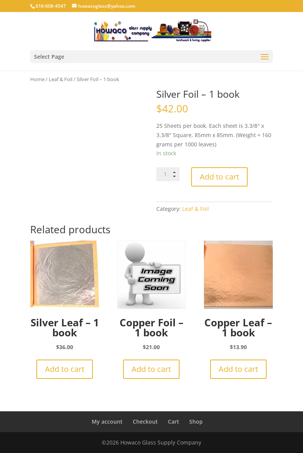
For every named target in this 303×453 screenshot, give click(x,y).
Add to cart (219, 176)
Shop (196, 421)
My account (107, 421)
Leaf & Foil (60, 79)
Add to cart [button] (64, 369)
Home (37, 79)
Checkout (145, 421)
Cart (173, 421)
